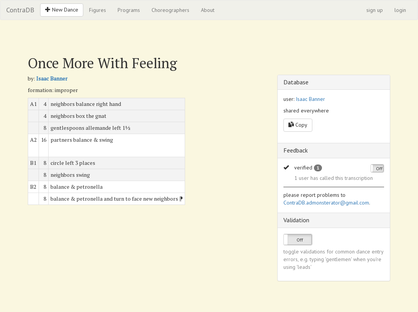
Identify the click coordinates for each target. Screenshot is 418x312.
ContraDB (20, 9)
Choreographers (170, 10)
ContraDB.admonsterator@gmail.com (326, 202)
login (400, 10)
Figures (97, 10)
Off (379, 168)
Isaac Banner (51, 78)
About (207, 10)
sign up (374, 10)
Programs (129, 10)
